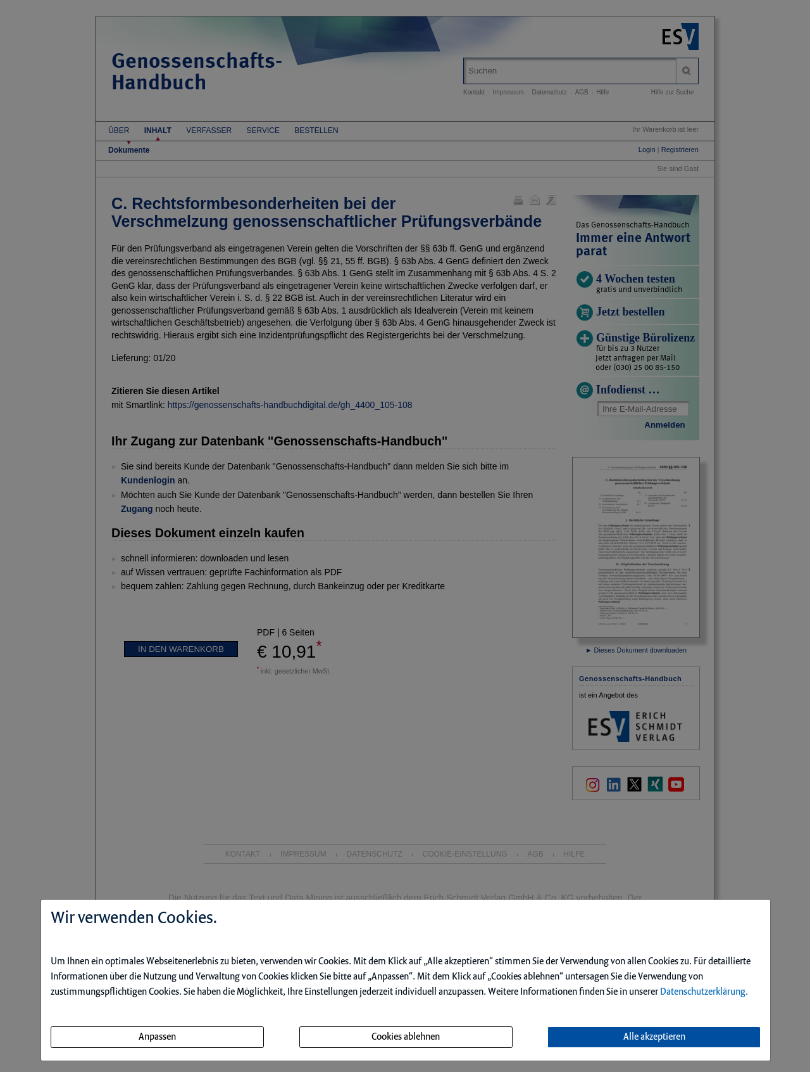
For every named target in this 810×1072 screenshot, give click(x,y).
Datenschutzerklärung (702, 992)
